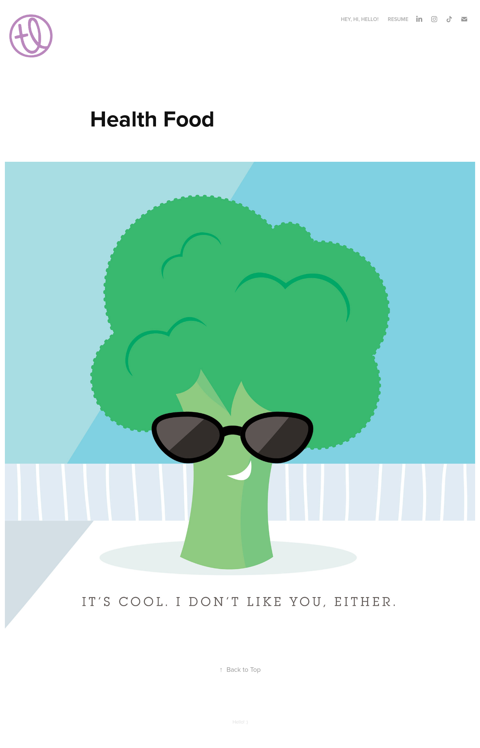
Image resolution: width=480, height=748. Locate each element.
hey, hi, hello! (359, 19)
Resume (398, 19)
